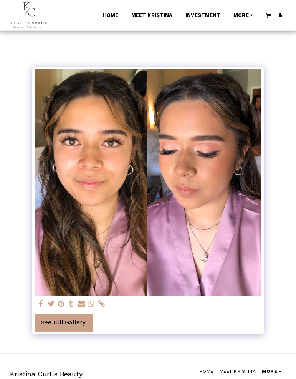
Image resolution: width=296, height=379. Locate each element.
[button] (268, 15)
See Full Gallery (63, 322)
